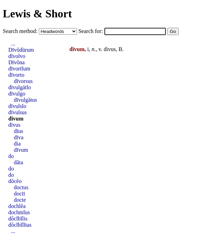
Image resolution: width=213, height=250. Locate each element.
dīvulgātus (25, 100)
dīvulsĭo (17, 106)
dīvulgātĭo (19, 87)
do (11, 156)
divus (110, 49)
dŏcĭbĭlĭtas (20, 225)
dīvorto (16, 75)
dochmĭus (19, 212)
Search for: (91, 31)
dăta (18, 162)
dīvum (16, 119)
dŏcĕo (15, 181)
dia (17, 144)
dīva (19, 137)
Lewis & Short (37, 13)
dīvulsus (17, 112)
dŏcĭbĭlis (17, 219)
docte (20, 200)
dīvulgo (16, 94)
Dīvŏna (16, 62)
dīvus (14, 125)
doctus (21, 187)
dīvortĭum (19, 69)
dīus (18, 131)
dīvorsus (23, 81)
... (13, 44)
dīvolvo (16, 56)
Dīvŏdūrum (21, 50)
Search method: (21, 31)
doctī (19, 194)
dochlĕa (17, 206)
